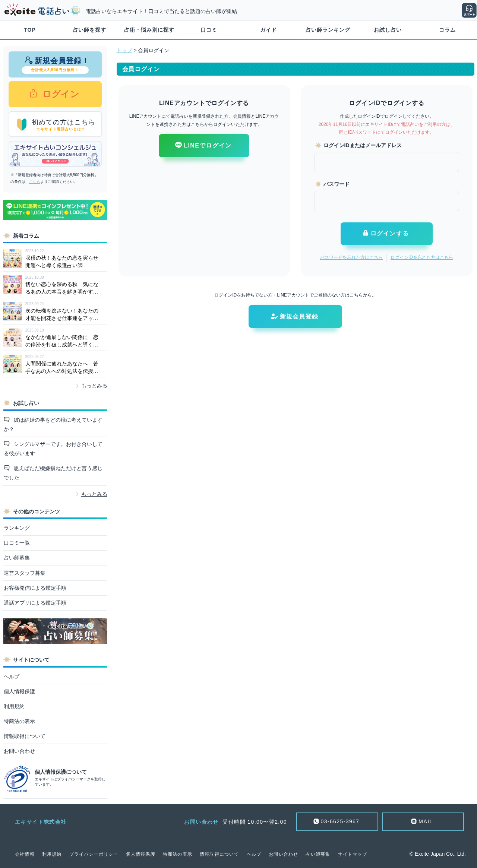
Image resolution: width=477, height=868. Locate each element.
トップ (124, 50)
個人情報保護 (19, 691)
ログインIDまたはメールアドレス (362, 145)
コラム (447, 30)
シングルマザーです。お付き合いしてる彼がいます (53, 448)
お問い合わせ (19, 751)
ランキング (17, 528)
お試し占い (388, 30)
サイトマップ (352, 854)
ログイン (60, 94)
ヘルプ (11, 676)
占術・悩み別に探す (149, 30)
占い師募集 (17, 558)
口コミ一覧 (17, 543)
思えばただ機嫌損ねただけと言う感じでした (53, 473)
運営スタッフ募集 (24, 573)
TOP (30, 30)
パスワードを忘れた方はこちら (351, 257)
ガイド (268, 30)
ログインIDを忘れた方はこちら (422, 257)
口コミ (208, 30)
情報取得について (24, 736)
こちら (34, 182)
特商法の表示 (19, 721)
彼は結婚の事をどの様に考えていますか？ (53, 424)
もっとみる (94, 386)
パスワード (336, 184)
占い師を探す (89, 30)
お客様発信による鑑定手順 (35, 588)
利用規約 (14, 706)
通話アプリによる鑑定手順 (35, 603)
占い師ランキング (328, 30)
